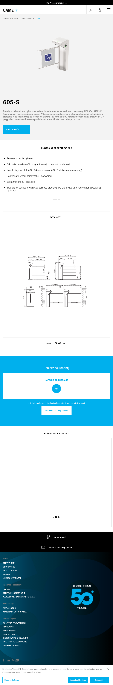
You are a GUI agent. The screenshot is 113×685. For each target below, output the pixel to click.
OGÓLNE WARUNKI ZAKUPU (15, 638)
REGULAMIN (8, 627)
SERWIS (6, 589)
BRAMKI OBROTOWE (11, 18)
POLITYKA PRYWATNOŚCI (14, 623)
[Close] (108, 670)
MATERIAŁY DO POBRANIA (15, 612)
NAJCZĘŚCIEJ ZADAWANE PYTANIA (19, 597)
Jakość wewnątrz (12, 578)
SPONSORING (9, 567)
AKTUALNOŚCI (9, 608)
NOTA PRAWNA (10, 630)
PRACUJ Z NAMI (10, 570)
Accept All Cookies (78, 681)
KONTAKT (7, 574)
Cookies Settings (12, 645)
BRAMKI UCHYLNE (28, 18)
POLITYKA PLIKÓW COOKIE (15, 642)
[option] (56, 54)
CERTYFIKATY (9, 563)
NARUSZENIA (9, 634)
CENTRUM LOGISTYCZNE (14, 593)
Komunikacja (8, 603)
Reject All (99, 681)
